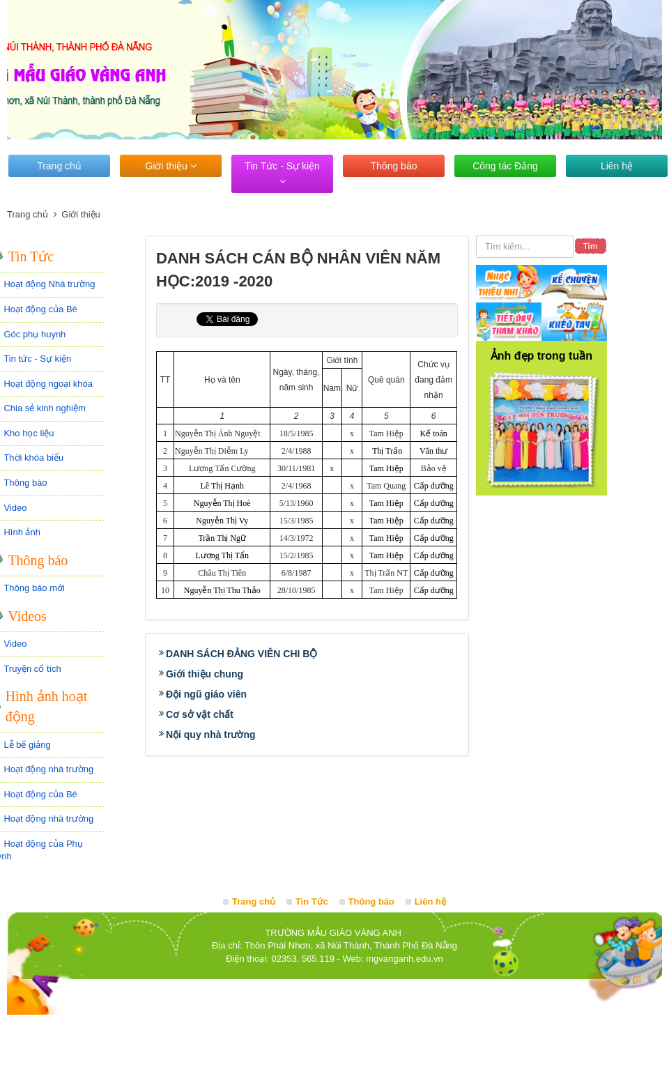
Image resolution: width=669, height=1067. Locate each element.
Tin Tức (311, 901)
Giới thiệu (170, 165)
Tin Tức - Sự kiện (282, 173)
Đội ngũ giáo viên (206, 694)
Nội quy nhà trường (211, 734)
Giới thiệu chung (204, 674)
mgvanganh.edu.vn (404, 958)
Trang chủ (59, 165)
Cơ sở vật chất (199, 714)
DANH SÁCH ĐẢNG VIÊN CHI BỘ (242, 653)
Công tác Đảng (505, 165)
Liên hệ (617, 165)
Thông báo (394, 165)
